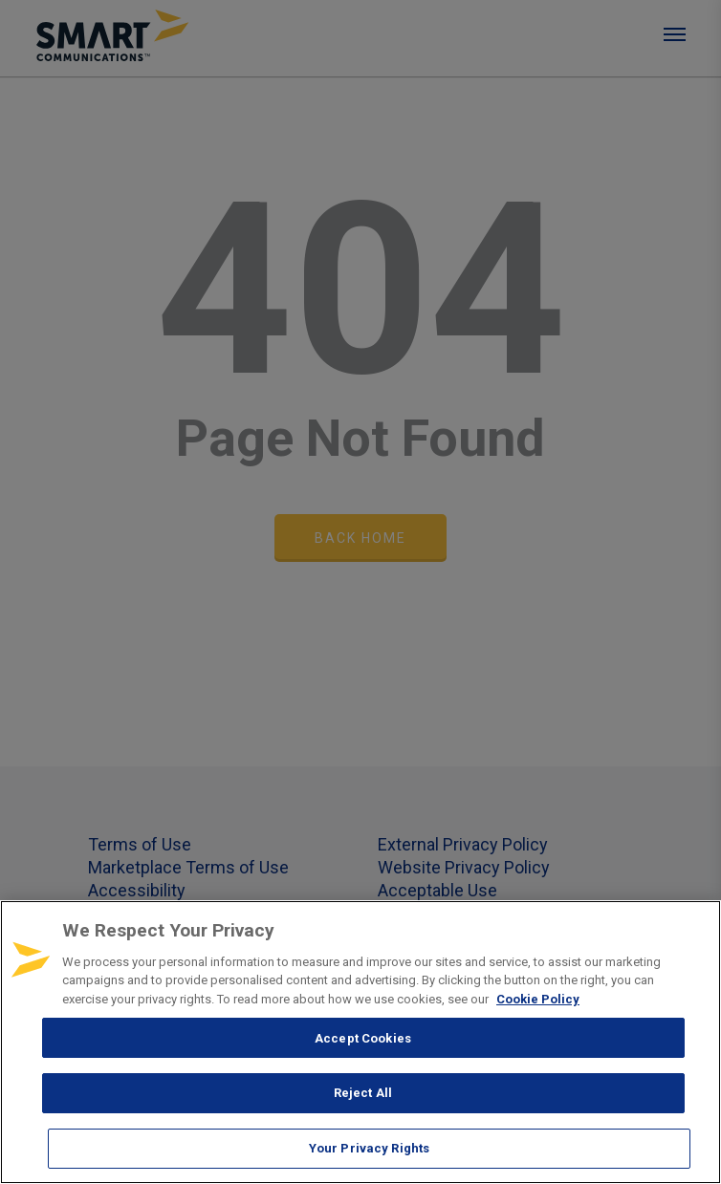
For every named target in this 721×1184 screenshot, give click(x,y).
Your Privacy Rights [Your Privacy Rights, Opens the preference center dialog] (369, 1148)
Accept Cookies (363, 1038)
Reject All (363, 1093)
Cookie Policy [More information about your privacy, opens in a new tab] (537, 999)
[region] (360, 1042)
